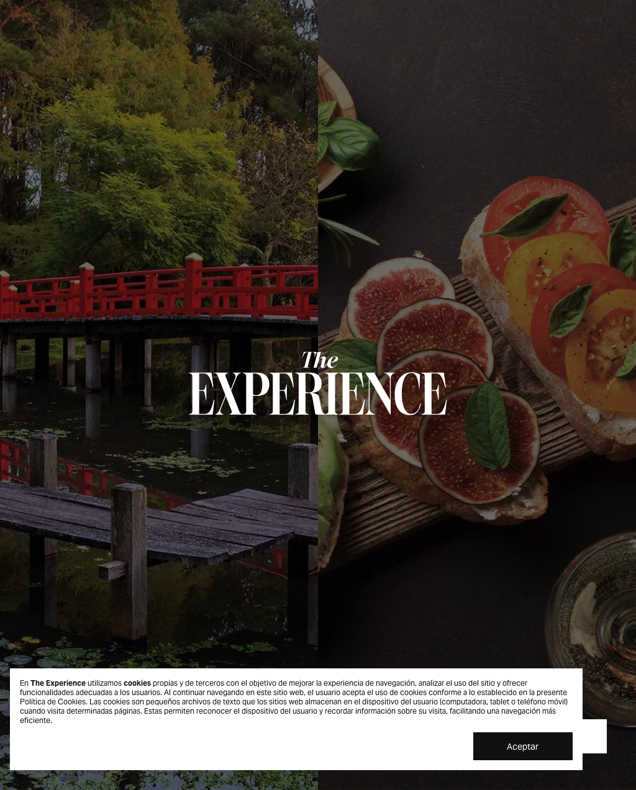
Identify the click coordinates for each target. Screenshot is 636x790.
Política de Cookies (53, 701)
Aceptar (522, 746)
